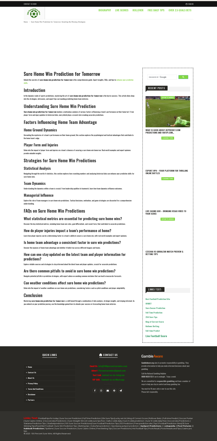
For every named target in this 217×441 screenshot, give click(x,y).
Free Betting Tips (104, 428)
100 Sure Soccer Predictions (78, 423)
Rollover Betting (152, 326)
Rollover (138, 10)
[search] (162, 77)
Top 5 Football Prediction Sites (167, 423)
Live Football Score (156, 336)
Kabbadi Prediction (34, 428)
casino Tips (167, 138)
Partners (31, 400)
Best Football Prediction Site (158, 299)
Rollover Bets (155, 418)
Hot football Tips (140, 428)
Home (30, 367)
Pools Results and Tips (171, 428)
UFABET (149, 303)
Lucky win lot (121, 418)
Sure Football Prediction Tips (105, 423)
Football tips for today (48, 418)
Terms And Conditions (35, 389)
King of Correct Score (155, 321)
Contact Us (32, 372)
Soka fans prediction (101, 426)
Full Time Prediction (154, 312)
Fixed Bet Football (45, 426)
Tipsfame (49, 428)
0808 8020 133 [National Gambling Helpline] (147, 376)
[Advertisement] (108, 44)
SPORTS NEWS (168, 98)
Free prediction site (143, 423)
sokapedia (170, 426)
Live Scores (121, 10)
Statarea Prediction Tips (35, 423)
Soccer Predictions (122, 428)
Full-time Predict (153, 330)
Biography (105, 10)
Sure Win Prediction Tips (66, 426)
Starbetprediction (56, 423)
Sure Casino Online (33, 421)
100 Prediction (126, 423)
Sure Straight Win (76, 421)
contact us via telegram (113, 375)
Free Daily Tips (156, 10)
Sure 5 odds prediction (134, 421)
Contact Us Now (30, 4)
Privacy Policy (33, 383)
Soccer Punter (186, 418)
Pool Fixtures (185, 426)
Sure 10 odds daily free (156, 421)
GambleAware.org (147, 362)
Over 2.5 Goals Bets (180, 10)
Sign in (189, 4)
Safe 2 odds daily (114, 421)
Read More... (108, 384)
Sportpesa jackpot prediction (126, 426)
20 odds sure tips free (95, 421)
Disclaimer (31, 394)
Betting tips (84, 426)
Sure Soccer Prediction (155, 308)
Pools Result (154, 428)
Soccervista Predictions (56, 421)
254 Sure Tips (151, 317)
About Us (31, 378)
